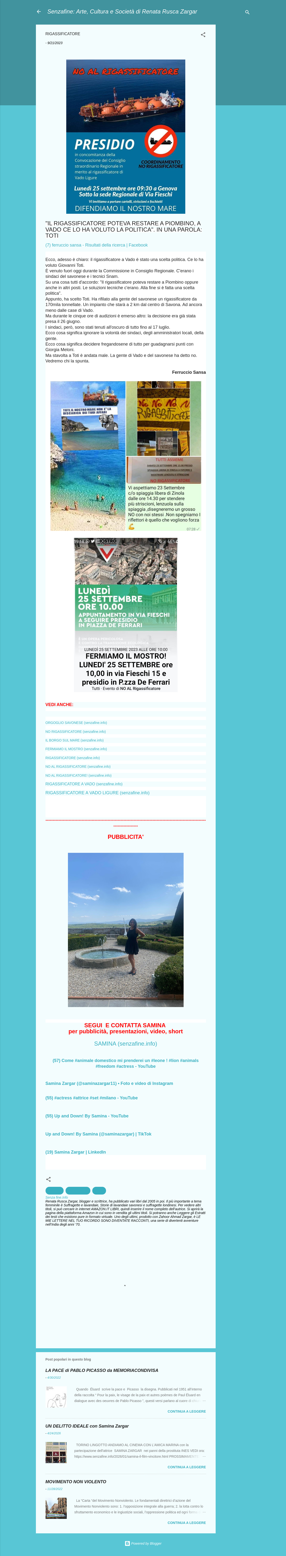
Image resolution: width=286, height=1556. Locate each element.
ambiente (55, 1191)
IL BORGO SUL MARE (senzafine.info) (75, 740)
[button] (203, 35)
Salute (99, 1191)
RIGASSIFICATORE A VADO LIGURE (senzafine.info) (98, 792)
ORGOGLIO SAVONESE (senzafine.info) (76, 723)
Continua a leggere (187, 1411)
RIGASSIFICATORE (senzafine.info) (73, 758)
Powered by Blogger (143, 1543)
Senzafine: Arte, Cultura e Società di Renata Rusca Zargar (122, 11)
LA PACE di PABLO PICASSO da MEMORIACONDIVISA (102, 1370)
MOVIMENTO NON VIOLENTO (76, 1481)
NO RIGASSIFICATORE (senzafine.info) (76, 732)
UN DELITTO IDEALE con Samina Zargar (87, 1426)
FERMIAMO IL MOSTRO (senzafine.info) (76, 749)
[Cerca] (247, 13)
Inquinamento (78, 1191)
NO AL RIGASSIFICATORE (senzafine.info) (78, 766)
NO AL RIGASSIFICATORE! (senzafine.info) (79, 775)
